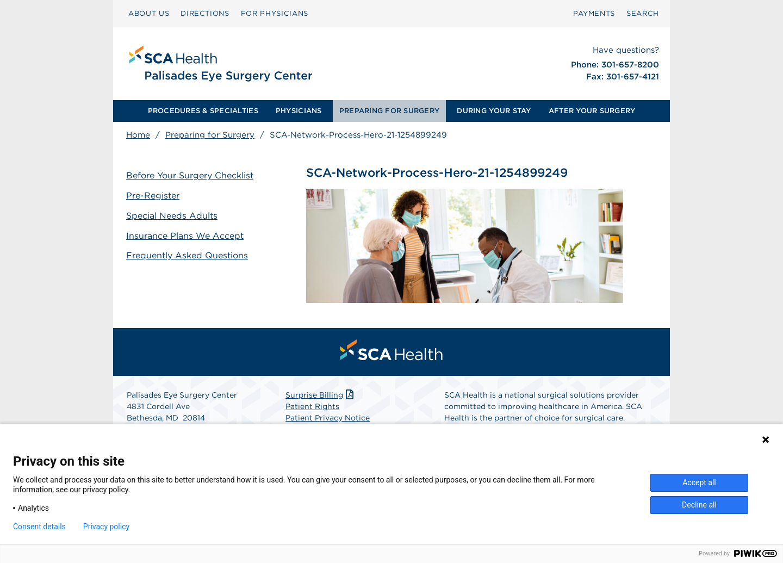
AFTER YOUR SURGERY (592, 111)
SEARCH (642, 13)
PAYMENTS (594, 13)
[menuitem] (148, 13)
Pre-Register (152, 195)
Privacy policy (106, 526)
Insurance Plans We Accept (185, 236)
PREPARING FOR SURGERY (389, 111)
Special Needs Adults (171, 216)
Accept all (699, 482)
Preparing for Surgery (209, 135)
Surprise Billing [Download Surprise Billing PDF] (320, 395)
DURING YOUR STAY (494, 111)
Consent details (39, 526)
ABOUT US (148, 13)
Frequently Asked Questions (187, 255)
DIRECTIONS (205, 13)
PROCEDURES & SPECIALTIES (203, 111)
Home (138, 135)
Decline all (699, 504)
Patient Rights (312, 406)
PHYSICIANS (299, 111)
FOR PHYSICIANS (274, 13)
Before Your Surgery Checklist (189, 175)
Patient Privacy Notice (327, 417)
